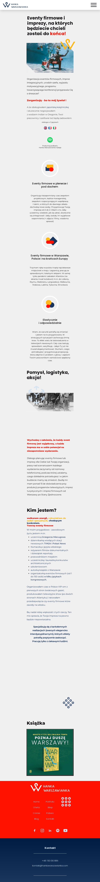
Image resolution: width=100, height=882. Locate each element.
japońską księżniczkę (58, 107)
